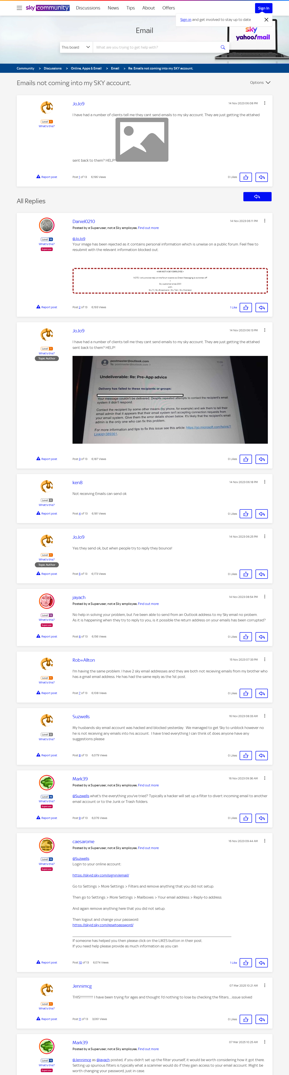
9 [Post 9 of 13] (80, 818)
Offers (168, 8)
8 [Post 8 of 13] (80, 755)
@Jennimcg (82, 1060)
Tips (131, 8)
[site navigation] (19, 8)
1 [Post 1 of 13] (79, 177)
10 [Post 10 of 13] (80, 962)
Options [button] (257, 82)
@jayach (103, 1060)
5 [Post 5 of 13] (79, 573)
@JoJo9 (79, 238)
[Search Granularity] (76, 47)
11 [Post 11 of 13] (80, 1019)
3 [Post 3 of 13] (79, 459)
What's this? (47, 126)
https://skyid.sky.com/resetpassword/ (103, 925)
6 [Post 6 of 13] (80, 636)
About (148, 8)
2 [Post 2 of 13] (79, 307)
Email (144, 30)
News (113, 8)
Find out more (148, 228)
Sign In (263, 8)
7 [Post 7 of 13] (79, 693)
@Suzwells (81, 796)
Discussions (88, 8)
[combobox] (154, 47)
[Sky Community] (48, 8)
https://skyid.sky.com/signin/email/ (101, 875)
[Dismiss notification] (266, 19)
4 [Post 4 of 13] (80, 513)
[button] (265, 103)
